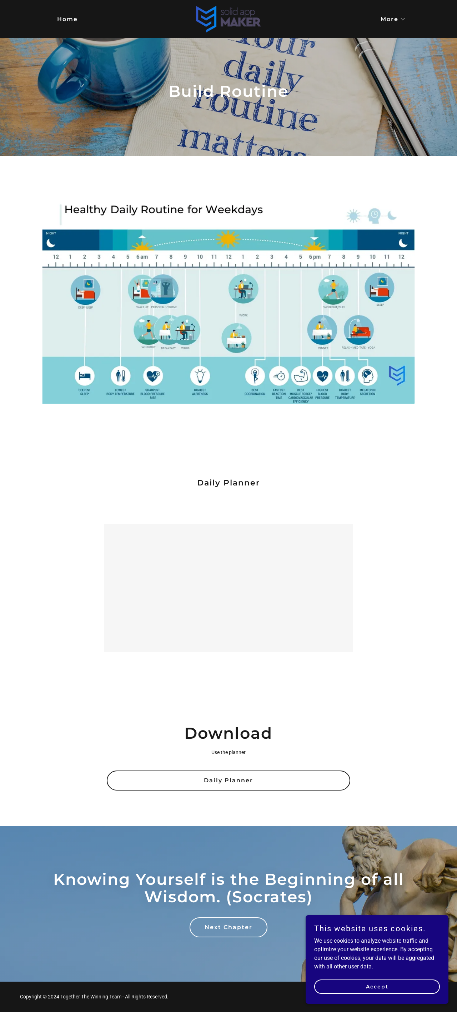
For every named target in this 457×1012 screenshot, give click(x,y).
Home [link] (67, 19)
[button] (390, 19)
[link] (228, 18)
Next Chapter (228, 927)
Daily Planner (228, 780)
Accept (377, 1001)
